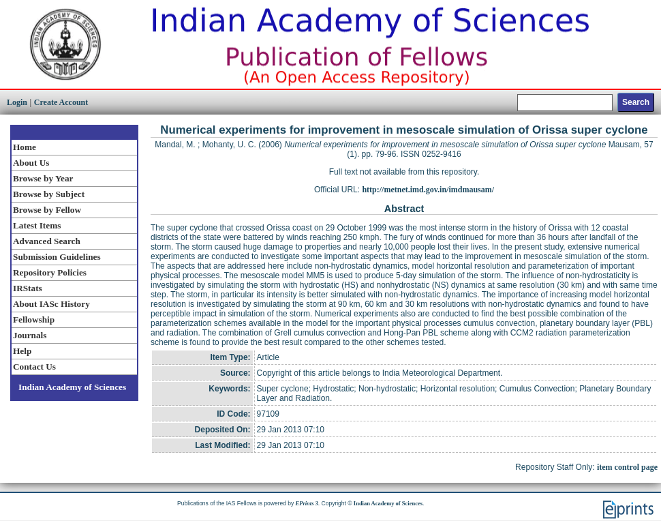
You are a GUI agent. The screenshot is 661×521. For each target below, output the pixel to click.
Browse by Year (43, 178)
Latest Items (37, 225)
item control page (627, 467)
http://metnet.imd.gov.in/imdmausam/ (428, 189)
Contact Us (34, 366)
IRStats (27, 288)
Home (24, 147)
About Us (31, 163)
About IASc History (51, 304)
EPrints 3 (307, 503)
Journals (29, 335)
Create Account (61, 102)
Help (22, 351)
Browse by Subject (48, 194)
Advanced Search (46, 241)
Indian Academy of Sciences (72, 387)
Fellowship (34, 319)
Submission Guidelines (57, 257)
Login (17, 102)
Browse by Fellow (47, 210)
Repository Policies (50, 272)
